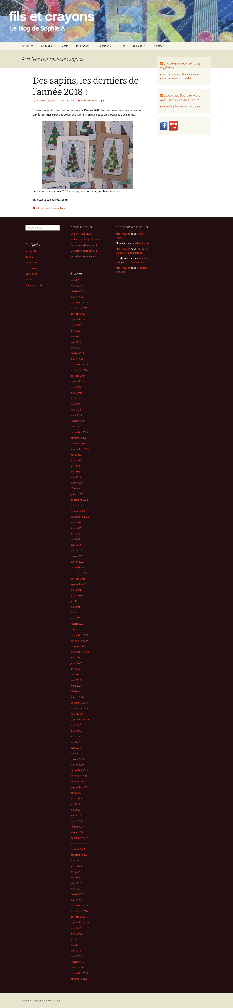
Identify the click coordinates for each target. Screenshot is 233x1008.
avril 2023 (76, 477)
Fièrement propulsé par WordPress (41, 1000)
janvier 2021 (77, 629)
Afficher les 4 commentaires (51, 208)
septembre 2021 (80, 584)
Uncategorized (33, 285)
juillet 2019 (76, 730)
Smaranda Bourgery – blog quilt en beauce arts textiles (181, 97)
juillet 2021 (76, 595)
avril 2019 (76, 747)
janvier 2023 (77, 494)
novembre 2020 (79, 640)
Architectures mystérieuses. (86, 239)
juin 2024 (75, 398)
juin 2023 (75, 466)
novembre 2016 (79, 911)
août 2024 (76, 387)
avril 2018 (76, 815)
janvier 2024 (77, 426)
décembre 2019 (79, 702)
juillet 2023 (76, 460)
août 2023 (76, 454)
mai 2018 (75, 809)
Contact (159, 46)
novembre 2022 (79, 505)
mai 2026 (75, 280)
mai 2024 (75, 404)
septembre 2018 (80, 787)
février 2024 (77, 420)
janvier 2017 (77, 899)
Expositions (104, 46)
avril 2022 (76, 544)
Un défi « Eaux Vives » (82, 233)
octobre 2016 (78, 916)
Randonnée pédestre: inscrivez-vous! (180, 106)
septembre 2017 (80, 854)
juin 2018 (75, 804)
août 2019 (76, 725)
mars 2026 (76, 285)
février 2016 (77, 961)
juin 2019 (75, 736)
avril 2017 (76, 883)
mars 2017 (76, 888)
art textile (92, 100)
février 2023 (77, 488)
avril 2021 (76, 612)
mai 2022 (75, 539)
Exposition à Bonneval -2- (84, 250)
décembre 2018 (79, 770)
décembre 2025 (79, 302)
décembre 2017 (79, 837)
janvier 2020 (77, 697)
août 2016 (76, 928)
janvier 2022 (77, 561)
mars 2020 (76, 685)
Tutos (122, 46)
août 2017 (76, 860)
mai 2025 (75, 336)
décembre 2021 (79, 567)
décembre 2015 (79, 973)
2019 (83, 100)
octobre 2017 (78, 849)
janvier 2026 (77, 296)
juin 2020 (75, 668)
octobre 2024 (78, 375)
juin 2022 (75, 533)
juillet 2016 (76, 933)
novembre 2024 (79, 370)
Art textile (47, 46)
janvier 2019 (77, 764)
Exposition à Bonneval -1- (84, 256)
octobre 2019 (78, 714)
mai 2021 (75, 606)
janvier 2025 (77, 358)
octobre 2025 (78, 313)
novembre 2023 (79, 437)
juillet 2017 (76, 866)
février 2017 (77, 894)
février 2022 (77, 556)
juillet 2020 (76, 663)
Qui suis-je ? (140, 46)
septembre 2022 (80, 516)
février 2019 (77, 759)
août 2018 (76, 792)
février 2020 (77, 691)
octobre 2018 (78, 781)
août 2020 (76, 657)
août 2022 (76, 522)
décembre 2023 (79, 432)
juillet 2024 (76, 392)
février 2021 (77, 623)
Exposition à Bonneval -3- (84, 245)
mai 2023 (75, 471)
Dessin (64, 46)
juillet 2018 (76, 798)
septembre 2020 (80, 652)
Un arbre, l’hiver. (140, 243)
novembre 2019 (79, 708)
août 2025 (76, 325)
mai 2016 (75, 945)
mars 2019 (76, 753)
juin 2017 (75, 871)
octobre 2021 (78, 578)
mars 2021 (76, 618)
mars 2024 (76, 415)
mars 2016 (76, 956)
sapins (102, 100)
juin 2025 (75, 330)
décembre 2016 (79, 905)
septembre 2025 (80, 319)
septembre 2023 (80, 449)
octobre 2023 (78, 443)
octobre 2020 (78, 646)
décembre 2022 (79, 499)
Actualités (27, 46)
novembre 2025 (79, 308)
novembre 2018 (79, 775)
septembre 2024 (80, 381)
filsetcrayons (123, 233)
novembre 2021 (79, 573)
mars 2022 (76, 550)
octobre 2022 (78, 511)
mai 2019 (75, 742)
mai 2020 (75, 674)
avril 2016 (76, 950)
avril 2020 (76, 680)
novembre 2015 (79, 978)
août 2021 (76, 590)
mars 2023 (76, 482)
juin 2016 (75, 939)
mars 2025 (76, 347)
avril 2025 (76, 342)
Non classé (31, 273)
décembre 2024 (79, 364)
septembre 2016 (80, 922)
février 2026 (77, 291)
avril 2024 (76, 409)
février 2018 (77, 826)
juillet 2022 (76, 528)
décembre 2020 (79, 635)
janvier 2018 (77, 832)
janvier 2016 (77, 967)
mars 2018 (76, 821)
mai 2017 (75, 877)
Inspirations (83, 46)
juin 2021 (75, 601)
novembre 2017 (79, 843)
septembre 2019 (80, 719)
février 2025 (77, 353)
